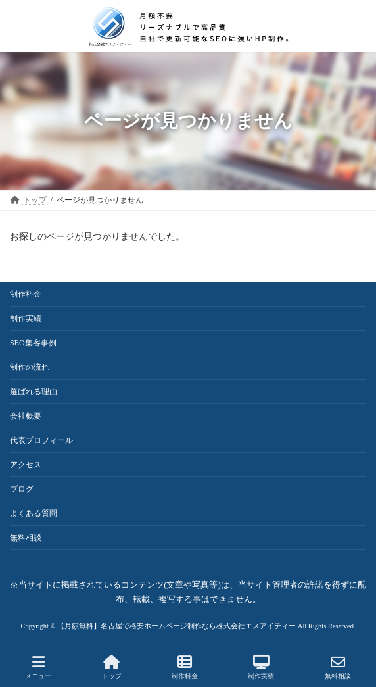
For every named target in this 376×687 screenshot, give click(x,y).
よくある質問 (33, 513)
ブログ (22, 489)
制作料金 (25, 294)
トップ (112, 667)
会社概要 (25, 415)
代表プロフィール (41, 440)
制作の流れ (29, 367)
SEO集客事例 (33, 342)
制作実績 (25, 318)
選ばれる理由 (33, 391)
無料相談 (25, 537)
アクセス (25, 464)
